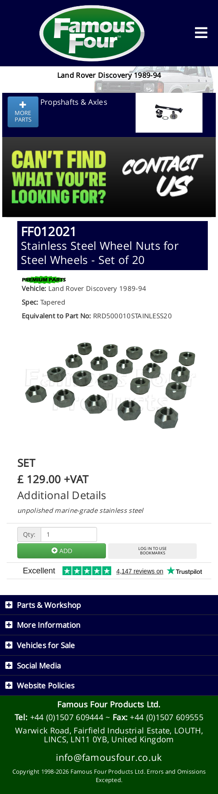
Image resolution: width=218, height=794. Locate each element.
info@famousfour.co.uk (109, 757)
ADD (61, 550)
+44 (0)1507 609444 (66, 717)
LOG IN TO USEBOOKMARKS (152, 551)
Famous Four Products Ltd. (109, 704)
